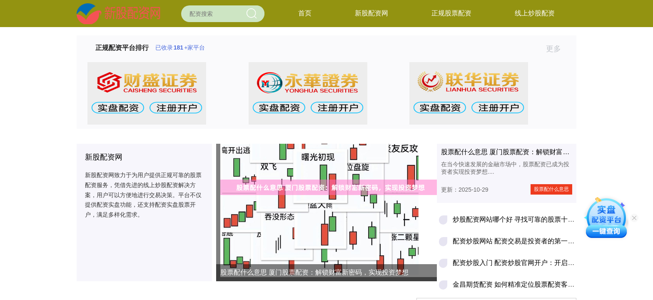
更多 (557, 49)
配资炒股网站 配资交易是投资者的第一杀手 (517, 241)
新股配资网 (371, 13)
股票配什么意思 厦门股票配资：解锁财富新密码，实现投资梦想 (314, 272)
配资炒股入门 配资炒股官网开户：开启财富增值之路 (530, 262)
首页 (305, 13)
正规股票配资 (451, 13)
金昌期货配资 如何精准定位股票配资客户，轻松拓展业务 (537, 284)
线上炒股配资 (535, 13)
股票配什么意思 (551, 189)
